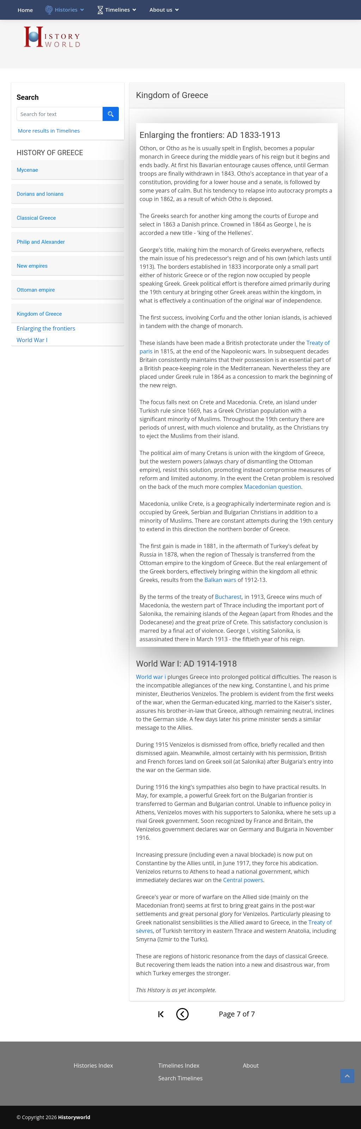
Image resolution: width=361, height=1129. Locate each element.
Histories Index (93, 1065)
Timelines (117, 9)
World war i (151, 677)
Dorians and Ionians (40, 194)
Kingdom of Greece (39, 314)
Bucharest (228, 597)
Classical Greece (36, 218)
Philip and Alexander (41, 242)
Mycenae (27, 170)
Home (25, 9)
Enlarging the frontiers (46, 328)
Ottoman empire (36, 290)
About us (160, 9)
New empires (32, 266)
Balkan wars (220, 580)
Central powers (243, 880)
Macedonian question (272, 487)
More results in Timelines (49, 131)
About (251, 1065)
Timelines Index (179, 1065)
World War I (32, 340)
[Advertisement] (216, 44)
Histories (66, 9)
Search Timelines (180, 1078)
